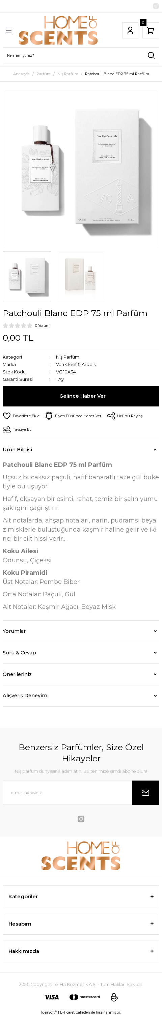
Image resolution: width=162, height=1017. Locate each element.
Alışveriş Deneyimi (26, 696)
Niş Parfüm (67, 357)
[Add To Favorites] (21, 416)
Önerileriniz (17, 674)
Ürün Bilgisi (17, 450)
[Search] (81, 55)
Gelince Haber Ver (82, 396)
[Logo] (58, 30)
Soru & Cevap (19, 653)
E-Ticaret (67, 1012)
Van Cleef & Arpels (76, 364)
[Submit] (145, 793)
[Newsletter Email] (81, 793)
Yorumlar (14, 631)
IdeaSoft (49, 1012)
